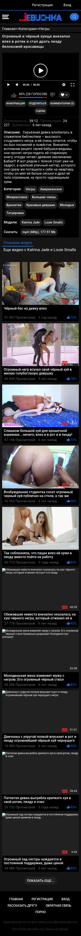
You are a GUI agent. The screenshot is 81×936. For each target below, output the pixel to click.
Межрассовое (17, 197)
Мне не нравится (52, 95)
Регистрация (42, 5)
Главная (16, 899)
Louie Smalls (54, 221)
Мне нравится (14, 95)
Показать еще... (40, 881)
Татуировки (15, 213)
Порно (40, 912)
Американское (51, 189)
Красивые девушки (40, 205)
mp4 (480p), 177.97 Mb (39, 232)
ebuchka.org (35, 929)
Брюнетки (14, 205)
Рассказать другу (22, 905)
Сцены (40, 110)
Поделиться (37, 103)
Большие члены (44, 197)
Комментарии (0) (62, 103)
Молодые (67, 205)
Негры (30, 189)
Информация (15, 103)
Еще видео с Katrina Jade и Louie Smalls (39, 249)
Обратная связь (58, 905)
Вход (67, 5)
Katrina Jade (31, 221)
